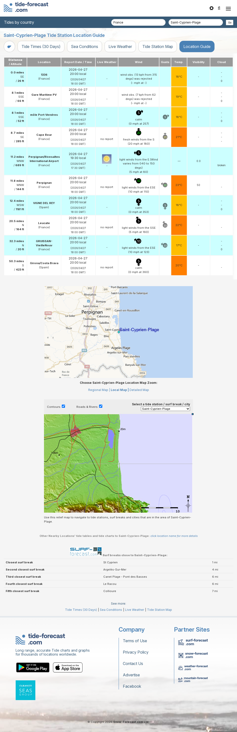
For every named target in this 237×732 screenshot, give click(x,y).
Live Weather (120, 46)
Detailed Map (139, 390)
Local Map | (120, 390)
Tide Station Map (157, 46)
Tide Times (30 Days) (41, 46)
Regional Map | (99, 390)
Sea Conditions (84, 46)
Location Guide (197, 46)
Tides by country (19, 22)
